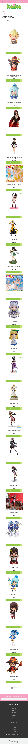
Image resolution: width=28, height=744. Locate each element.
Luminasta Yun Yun (14, 512)
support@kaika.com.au (14, 733)
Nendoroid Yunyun (14, 621)
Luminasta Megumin (14, 485)
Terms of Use (14, 724)
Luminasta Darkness (14, 403)
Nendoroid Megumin (14, 676)
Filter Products (6, 20)
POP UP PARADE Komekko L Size (14, 129)
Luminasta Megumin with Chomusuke (14, 430)
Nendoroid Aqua (14, 594)
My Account (19, 2)
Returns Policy (13, 727)
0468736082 (14, 731)
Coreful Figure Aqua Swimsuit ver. (14, 293)
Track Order (14, 712)
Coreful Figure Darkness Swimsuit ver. (14, 184)
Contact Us (14, 720)
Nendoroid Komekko (14, 567)
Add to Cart (12, 53)
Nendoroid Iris (14, 348)
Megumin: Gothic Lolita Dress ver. (14, 457)
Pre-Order (13, 217)
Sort (2, 24)
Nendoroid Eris (14, 321)
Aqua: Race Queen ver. (14, 649)
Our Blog (14, 719)
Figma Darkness (14, 239)
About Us (14, 717)
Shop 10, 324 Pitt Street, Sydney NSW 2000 (14, 734)
